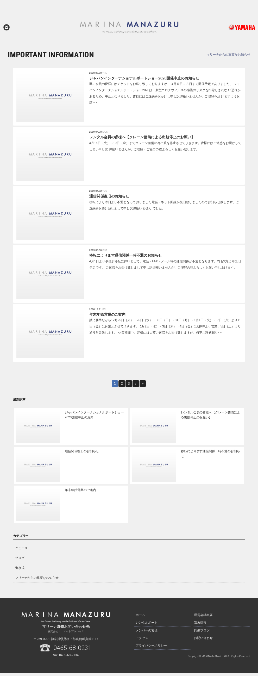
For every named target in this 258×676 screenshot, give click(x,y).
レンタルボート (147, 625)
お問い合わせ (6, 27)
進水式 (19, 571)
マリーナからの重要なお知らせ (37, 580)
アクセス (142, 640)
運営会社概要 (203, 618)
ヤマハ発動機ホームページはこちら (230, 27)
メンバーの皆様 (147, 632)
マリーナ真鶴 (129, 27)
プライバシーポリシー (151, 647)
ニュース (21, 551)
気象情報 (200, 625)
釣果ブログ (202, 632)
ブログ (19, 561)
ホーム (140, 618)
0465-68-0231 (72, 650)
